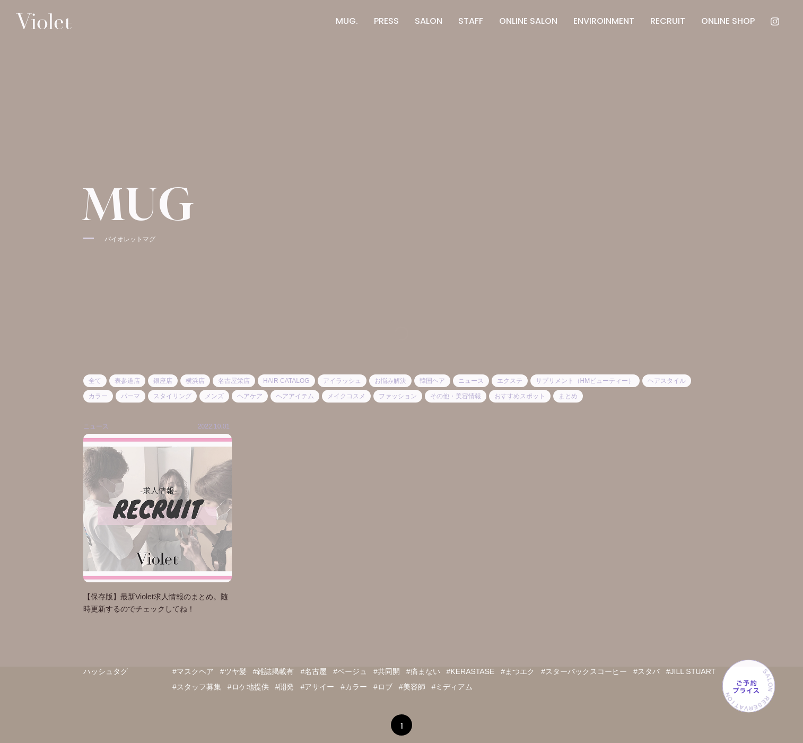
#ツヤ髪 (233, 671)
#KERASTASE (471, 671)
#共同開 (386, 671)
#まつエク (518, 671)
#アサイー (317, 687)
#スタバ (646, 671)
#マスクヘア (193, 671)
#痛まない (423, 671)
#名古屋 (313, 671)
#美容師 (412, 687)
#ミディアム (452, 687)
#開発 (284, 687)
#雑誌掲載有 (273, 671)
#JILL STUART (690, 671)
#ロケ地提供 (248, 687)
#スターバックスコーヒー (584, 671)
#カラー (354, 687)
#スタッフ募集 (196, 687)
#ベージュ (350, 671)
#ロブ (382, 687)
